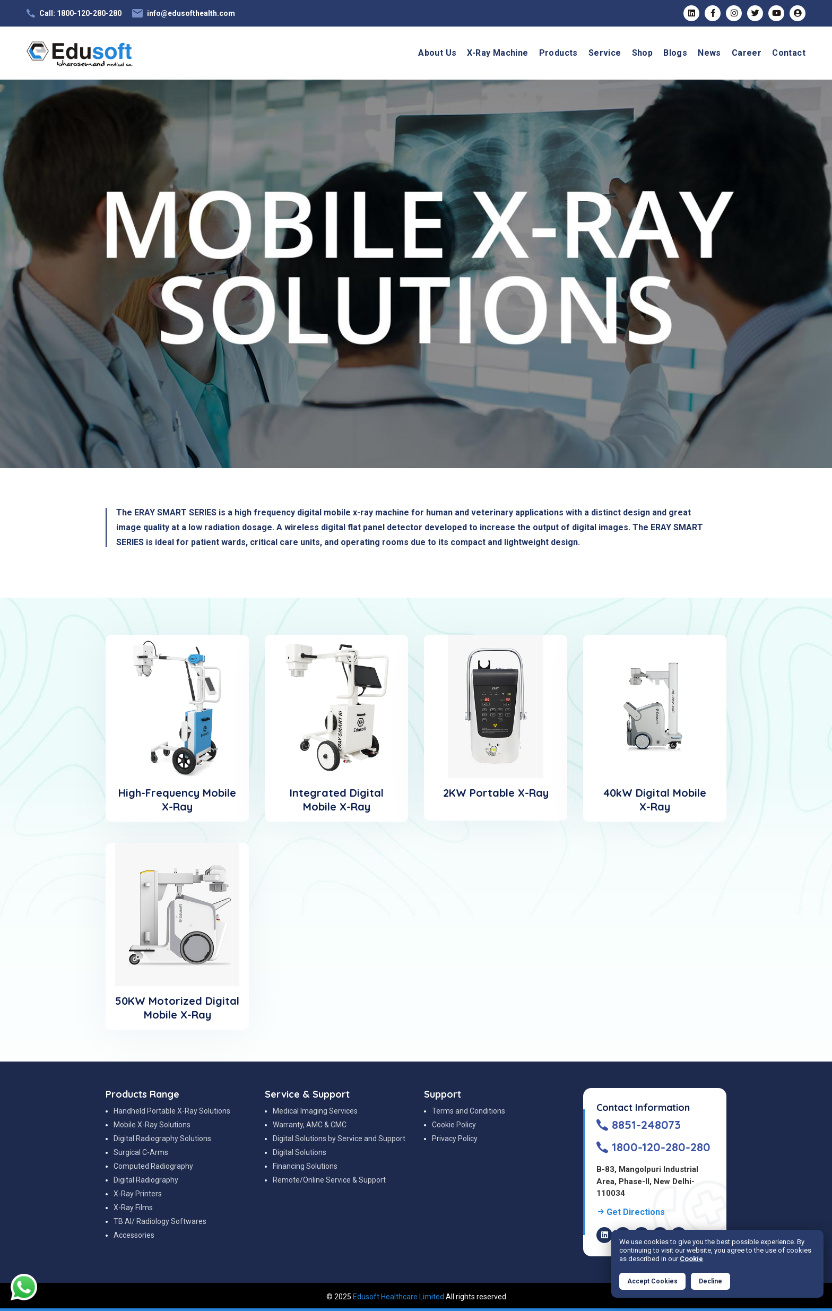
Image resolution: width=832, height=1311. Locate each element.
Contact (788, 53)
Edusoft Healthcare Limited (398, 1296)
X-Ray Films (133, 1207)
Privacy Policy (455, 1138)
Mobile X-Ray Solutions (152, 1124)
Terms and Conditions (468, 1111)
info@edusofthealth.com (191, 13)
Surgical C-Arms (141, 1152)
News (709, 53)
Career (746, 53)
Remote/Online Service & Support (329, 1180)
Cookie (691, 1259)
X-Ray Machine (497, 53)
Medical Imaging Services (315, 1111)
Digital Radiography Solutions (162, 1138)
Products (558, 53)
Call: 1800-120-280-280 (80, 13)
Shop (642, 53)
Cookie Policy (454, 1124)
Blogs (675, 53)
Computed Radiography (153, 1166)
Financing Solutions (305, 1166)
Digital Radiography (146, 1180)
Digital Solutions (299, 1152)
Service (604, 53)
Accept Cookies (652, 1281)
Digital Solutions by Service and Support (339, 1138)
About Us (437, 53)
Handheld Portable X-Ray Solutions (172, 1111)
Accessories (134, 1235)
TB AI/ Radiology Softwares (160, 1221)
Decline (710, 1281)
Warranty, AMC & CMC (309, 1124)
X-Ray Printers (138, 1193)
